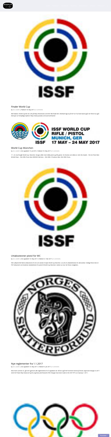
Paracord (101, 6)
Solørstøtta (83, 6)
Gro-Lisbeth (16, 110)
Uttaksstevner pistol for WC (26, 255)
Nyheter (55, 6)
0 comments (39, 110)
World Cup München (22, 147)
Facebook (64, 6)
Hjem (48, 6)
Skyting (73, 6)
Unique (92, 6)
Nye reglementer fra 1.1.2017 (27, 363)
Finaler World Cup (20, 106)
